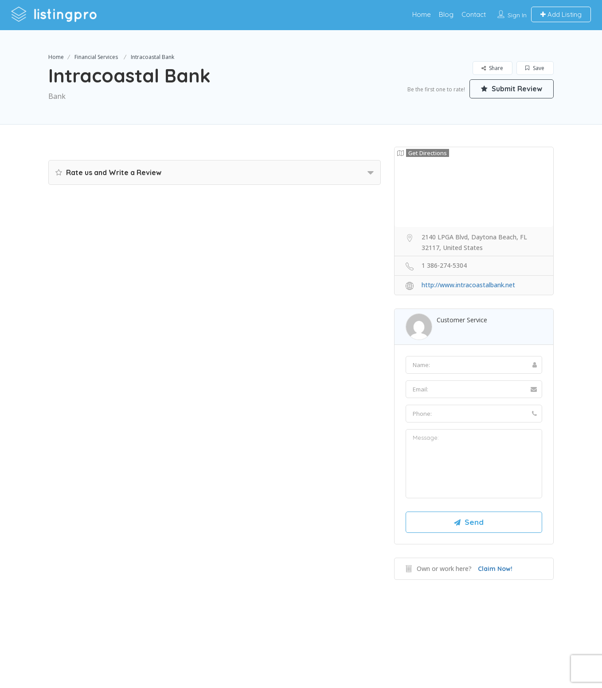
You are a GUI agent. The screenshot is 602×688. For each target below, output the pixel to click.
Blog (446, 14)
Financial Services (96, 57)
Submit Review (511, 88)
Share (492, 68)
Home (421, 14)
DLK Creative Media (332, 645)
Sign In (517, 15)
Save (534, 68)
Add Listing (561, 14)
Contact (473, 14)
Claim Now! (495, 569)
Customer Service (462, 320)
